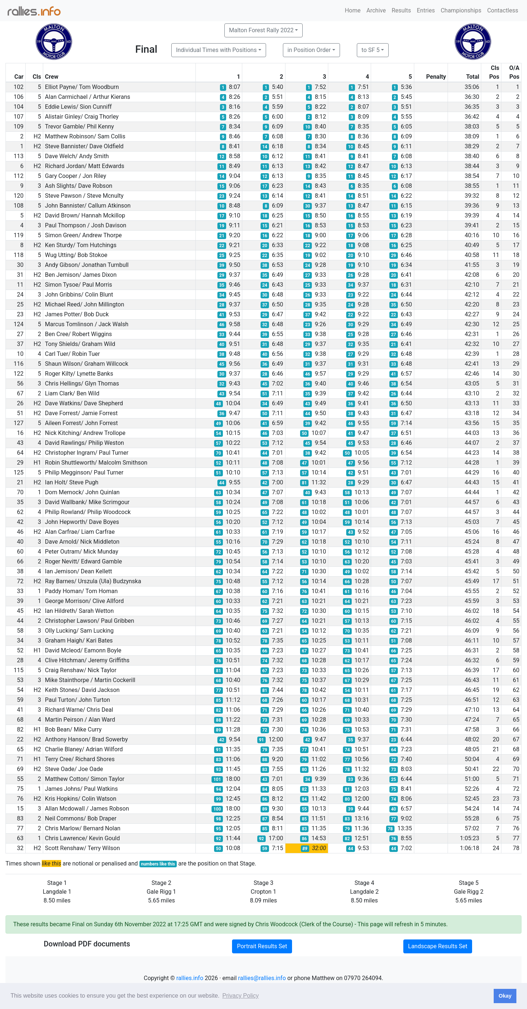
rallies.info (189, 978)
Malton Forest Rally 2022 (261, 30)
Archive (376, 10)
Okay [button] (504, 996)
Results (401, 10)
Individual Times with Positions (216, 49)
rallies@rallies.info (262, 978)
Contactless (502, 10)
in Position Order (309, 49)
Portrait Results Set (262, 946)
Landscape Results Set (437, 946)
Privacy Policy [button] (240, 996)
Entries (426, 10)
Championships (461, 10)
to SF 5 (371, 49)
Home (352, 10)
